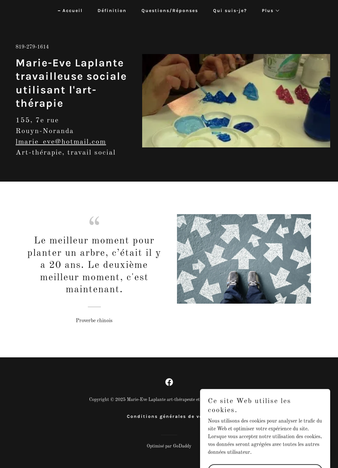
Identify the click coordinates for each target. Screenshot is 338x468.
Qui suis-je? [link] (230, 10)
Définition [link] (112, 10)
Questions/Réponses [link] (170, 10)
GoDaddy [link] (182, 446)
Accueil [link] (72, 10)
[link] (169, 382)
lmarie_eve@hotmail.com (61, 141)
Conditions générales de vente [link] (169, 416)
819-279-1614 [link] (32, 47)
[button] (268, 11)
